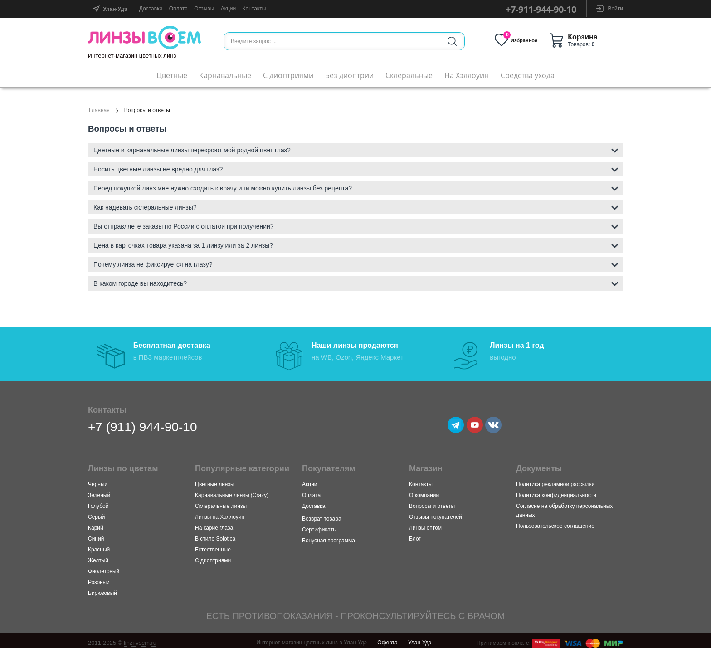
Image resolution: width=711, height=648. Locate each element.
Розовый (99, 578)
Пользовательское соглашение (555, 522)
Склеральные (409, 75)
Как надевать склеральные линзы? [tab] (355, 206)
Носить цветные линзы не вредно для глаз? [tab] (355, 168)
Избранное (526, 40)
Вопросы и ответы (432, 502)
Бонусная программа (328, 537)
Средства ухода (528, 75)
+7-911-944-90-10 (541, 9)
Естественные (213, 546)
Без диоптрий (349, 75)
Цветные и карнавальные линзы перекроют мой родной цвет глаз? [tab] (355, 149)
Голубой (98, 502)
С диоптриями (288, 75)
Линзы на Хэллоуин (219, 513)
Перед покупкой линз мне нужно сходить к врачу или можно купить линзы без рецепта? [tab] (355, 187)
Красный (99, 546)
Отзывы (204, 8)
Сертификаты (319, 526)
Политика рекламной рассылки (555, 480)
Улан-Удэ (419, 639)
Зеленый (99, 491)
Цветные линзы (214, 480)
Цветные (171, 75)
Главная (99, 110)
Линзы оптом (425, 524)
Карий (95, 524)
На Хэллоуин (466, 75)
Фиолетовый (103, 568)
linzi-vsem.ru (140, 639)
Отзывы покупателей (435, 513)
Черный (97, 480)
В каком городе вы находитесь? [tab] (355, 282)
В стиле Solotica (215, 535)
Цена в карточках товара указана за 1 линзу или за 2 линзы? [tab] (355, 244)
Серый (96, 513)
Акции (228, 8)
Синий (96, 535)
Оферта (387, 639)
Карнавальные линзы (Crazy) (231, 491)
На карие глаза (214, 524)
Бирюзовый (102, 589)
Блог (415, 535)
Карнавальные (225, 75)
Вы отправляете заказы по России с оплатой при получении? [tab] (355, 225)
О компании (424, 491)
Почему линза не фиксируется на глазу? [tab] (355, 263)
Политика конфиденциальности (556, 491)
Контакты (254, 8)
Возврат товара (321, 515)
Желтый (98, 557)
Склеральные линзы (221, 502)
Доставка (151, 8)
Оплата (178, 8)
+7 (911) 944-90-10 (142, 423)
